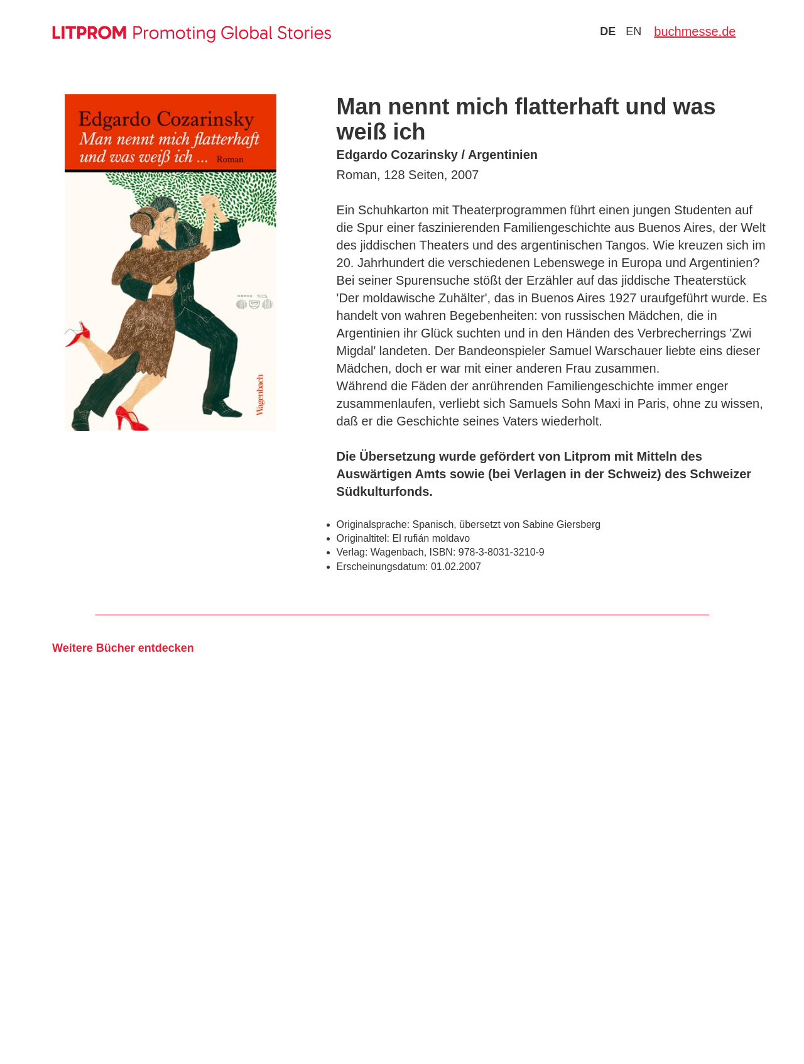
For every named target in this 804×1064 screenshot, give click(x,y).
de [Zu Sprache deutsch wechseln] (608, 31)
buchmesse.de (695, 31)
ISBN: (443, 552)
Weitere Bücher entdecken (123, 648)
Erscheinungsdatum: (382, 566)
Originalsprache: (373, 524)
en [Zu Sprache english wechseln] (633, 31)
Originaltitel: (363, 538)
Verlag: (352, 552)
